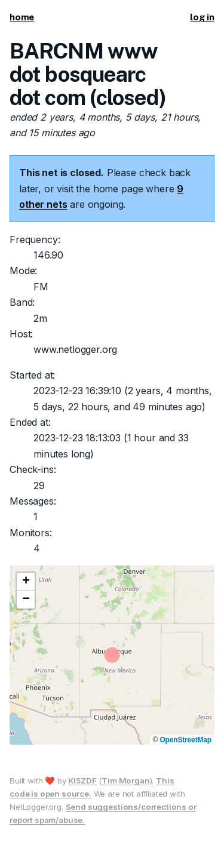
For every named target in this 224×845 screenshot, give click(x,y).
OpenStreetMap (185, 740)
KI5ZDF (82, 780)
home (22, 17)
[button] (26, 582)
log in (202, 17)
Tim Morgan (125, 780)
